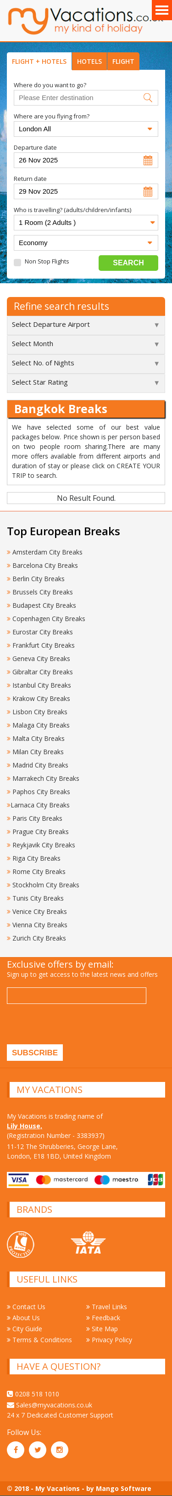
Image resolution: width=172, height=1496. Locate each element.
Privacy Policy (109, 1339)
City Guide (24, 1328)
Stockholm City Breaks (43, 884)
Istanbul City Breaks (39, 685)
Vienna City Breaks (37, 924)
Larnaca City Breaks (38, 805)
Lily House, (24, 1125)
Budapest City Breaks (41, 605)
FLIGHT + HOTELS (39, 61)
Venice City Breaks (37, 911)
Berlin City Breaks (36, 578)
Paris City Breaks (34, 818)
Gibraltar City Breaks (40, 671)
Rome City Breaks (36, 871)
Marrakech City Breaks (43, 778)
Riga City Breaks (34, 858)
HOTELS (89, 61)
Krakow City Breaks (38, 698)
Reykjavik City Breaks (41, 844)
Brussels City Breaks (40, 592)
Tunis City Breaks (36, 898)
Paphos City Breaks (38, 791)
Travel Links (106, 1306)
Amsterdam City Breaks (45, 552)
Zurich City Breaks (36, 938)
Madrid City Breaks (37, 765)
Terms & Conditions (39, 1339)
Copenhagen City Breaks (46, 618)
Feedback (103, 1317)
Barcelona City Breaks (42, 565)
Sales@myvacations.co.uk (49, 1405)
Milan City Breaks (35, 751)
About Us (23, 1317)
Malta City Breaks (36, 738)
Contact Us (26, 1306)
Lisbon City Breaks (37, 711)
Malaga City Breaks (38, 725)
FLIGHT (123, 61)
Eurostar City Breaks (40, 632)
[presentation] (76, 1026)
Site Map (102, 1328)
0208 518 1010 (33, 1394)
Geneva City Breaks (38, 658)
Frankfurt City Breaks (41, 645)
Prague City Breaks (38, 831)
